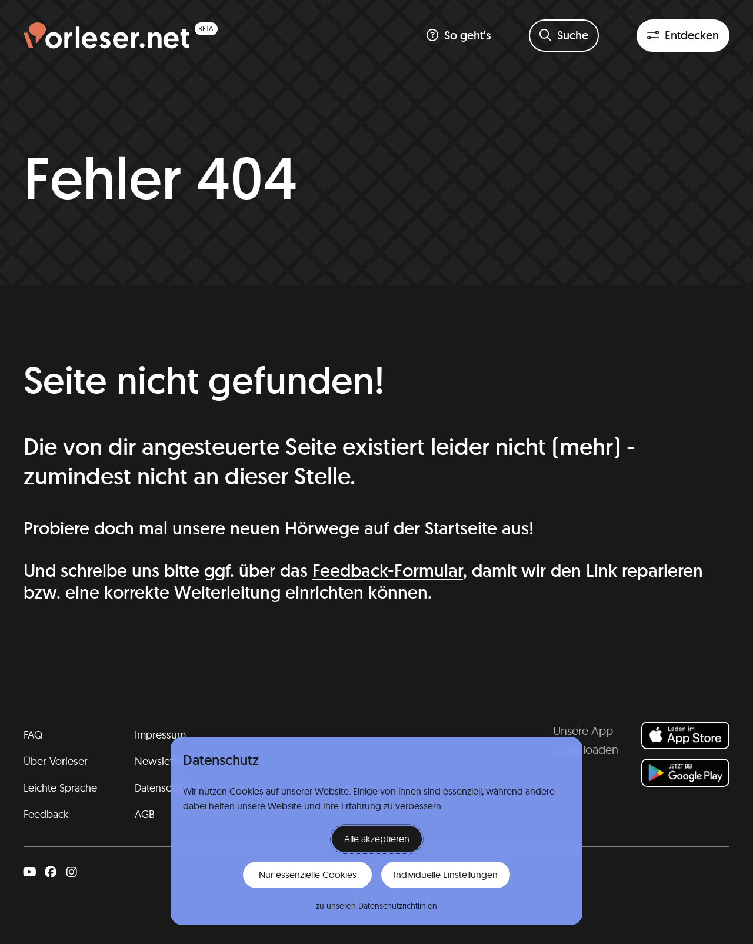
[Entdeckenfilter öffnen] (683, 35)
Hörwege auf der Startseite (391, 528)
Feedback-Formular (387, 570)
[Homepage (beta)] (121, 35)
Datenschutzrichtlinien (397, 905)
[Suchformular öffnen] (564, 35)
